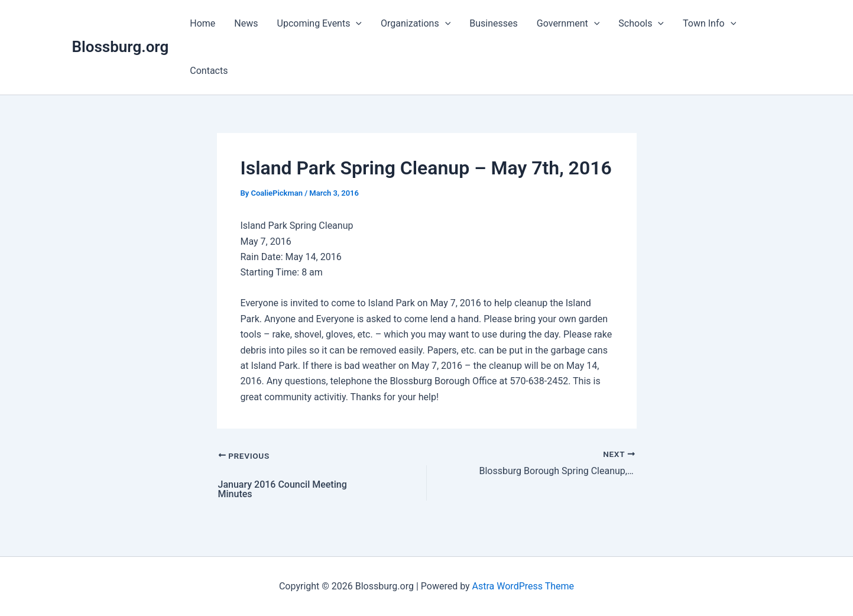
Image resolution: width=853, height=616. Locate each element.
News (246, 23)
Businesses (493, 23)
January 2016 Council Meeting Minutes (282, 489)
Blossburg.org (120, 47)
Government (568, 23)
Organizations (415, 23)
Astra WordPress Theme (523, 586)
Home (202, 23)
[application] (356, 23)
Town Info (709, 23)
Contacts (209, 70)
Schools (641, 23)
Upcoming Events (319, 23)
